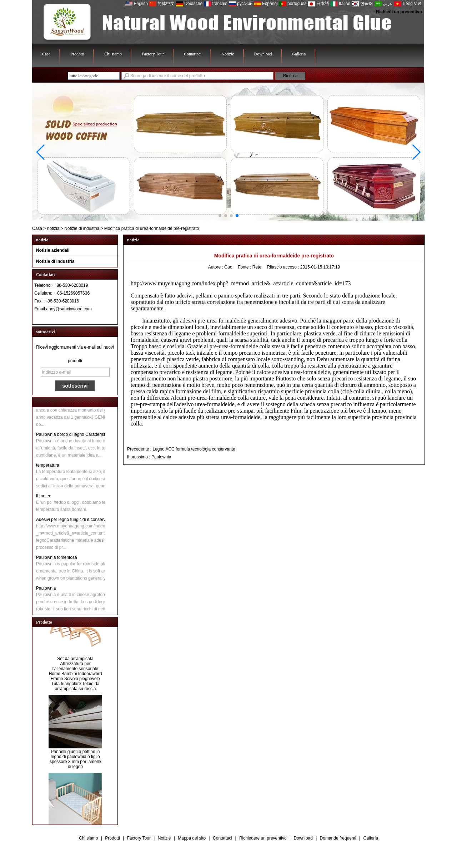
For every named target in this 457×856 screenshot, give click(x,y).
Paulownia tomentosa (56, 558)
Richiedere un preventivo (263, 838)
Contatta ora (75, 318)
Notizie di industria (81, 228)
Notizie (227, 53)
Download (263, 53)
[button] (220, 215)
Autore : (216, 267)
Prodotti (77, 53)
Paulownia (46, 589)
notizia (53, 228)
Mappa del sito (192, 838)
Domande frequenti (338, 838)
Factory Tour (153, 53)
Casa (46, 53)
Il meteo (43, 497)
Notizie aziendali (52, 250)
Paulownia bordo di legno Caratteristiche (74, 435)
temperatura (47, 466)
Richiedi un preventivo (399, 11)
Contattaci (192, 53)
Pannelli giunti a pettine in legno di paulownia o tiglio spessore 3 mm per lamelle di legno (75, 760)
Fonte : (245, 267)
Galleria (299, 53)
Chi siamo (113, 53)
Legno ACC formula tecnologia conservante (193, 449)
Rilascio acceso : (283, 267)
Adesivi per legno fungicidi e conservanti (74, 520)
